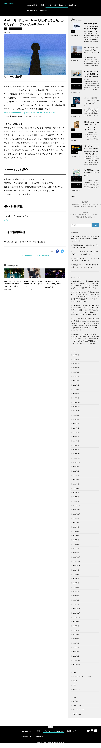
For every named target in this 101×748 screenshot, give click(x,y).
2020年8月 (76, 626)
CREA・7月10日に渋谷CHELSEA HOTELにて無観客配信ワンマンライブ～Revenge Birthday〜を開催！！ (85, 308)
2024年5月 (76, 433)
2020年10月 (76, 617)
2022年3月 (76, 544)
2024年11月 (76, 407)
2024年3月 (76, 441)
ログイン (76, 701)
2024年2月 (76, 445)
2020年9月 (76, 622)
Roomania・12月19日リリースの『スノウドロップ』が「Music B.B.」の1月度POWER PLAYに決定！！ (85, 337)
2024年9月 (76, 415)
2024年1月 (76, 450)
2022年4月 (76, 540)
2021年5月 (76, 587)
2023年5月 (76, 484)
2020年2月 (76, 652)
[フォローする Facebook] (95, 731)
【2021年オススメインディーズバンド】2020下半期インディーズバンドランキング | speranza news (85, 299)
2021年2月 (76, 600)
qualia (73, 152)
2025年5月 (76, 385)
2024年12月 (76, 402)
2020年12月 (76, 609)
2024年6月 (76, 428)
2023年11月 (76, 458)
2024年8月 (76, 420)
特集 (42, 5)
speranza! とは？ (33, 5)
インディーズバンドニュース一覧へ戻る (34, 256)
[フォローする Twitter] (88, 731)
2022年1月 (76, 553)
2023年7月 (76, 476)
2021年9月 (76, 570)
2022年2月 (76, 549)
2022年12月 (76, 506)
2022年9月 (76, 519)
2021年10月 (76, 566)
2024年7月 (76, 424)
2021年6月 (76, 583)
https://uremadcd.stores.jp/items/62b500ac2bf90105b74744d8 (29, 113)
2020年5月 (76, 639)
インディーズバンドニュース (56, 5)
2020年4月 (76, 643)
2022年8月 (76, 523)
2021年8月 (76, 574)
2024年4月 (76, 437)
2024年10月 (76, 411)
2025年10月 (76, 368)
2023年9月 (76, 467)
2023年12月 (76, 454)
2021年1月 (76, 605)
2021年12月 (76, 557)
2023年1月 (76, 501)
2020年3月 (76, 648)
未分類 (73, 31)
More (73, 196)
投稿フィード (77, 706)
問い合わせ (43, 10)
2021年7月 (76, 579)
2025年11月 (76, 364)
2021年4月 (76, 592)
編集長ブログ (73, 5)
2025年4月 (76, 390)
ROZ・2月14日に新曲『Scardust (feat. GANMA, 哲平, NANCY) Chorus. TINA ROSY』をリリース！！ (85, 239)
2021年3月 (76, 596)
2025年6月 (76, 381)
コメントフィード (78, 710)
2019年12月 (76, 661)
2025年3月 (76, 394)
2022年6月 (76, 531)
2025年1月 (76, 398)
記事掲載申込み (32, 10)
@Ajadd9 (8, 220)
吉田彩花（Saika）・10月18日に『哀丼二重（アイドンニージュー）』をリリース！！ (84, 267)
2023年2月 (76, 497)
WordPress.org (77, 714)
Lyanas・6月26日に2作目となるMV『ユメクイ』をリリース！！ (33, 284)
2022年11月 (76, 510)
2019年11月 (76, 665)
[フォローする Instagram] (91, 731)
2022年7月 (76, 527)
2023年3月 (76, 493)
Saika (73, 129)
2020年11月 (76, 613)
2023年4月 (76, 488)
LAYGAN (73, 105)
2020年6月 (76, 635)
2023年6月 (76, 480)
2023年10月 (76, 463)
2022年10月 (76, 514)
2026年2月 (76, 359)
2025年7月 (76, 377)
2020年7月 (76, 630)
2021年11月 (76, 562)
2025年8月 (76, 372)
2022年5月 (76, 536)
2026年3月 (76, 355)
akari (5, 28)
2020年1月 (76, 656)
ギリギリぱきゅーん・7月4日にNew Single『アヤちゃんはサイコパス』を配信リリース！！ (85, 295)
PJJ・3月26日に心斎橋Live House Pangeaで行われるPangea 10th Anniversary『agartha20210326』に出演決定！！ (85, 321)
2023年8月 (76, 471)
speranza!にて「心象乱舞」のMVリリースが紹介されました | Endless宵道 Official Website (85, 286)
